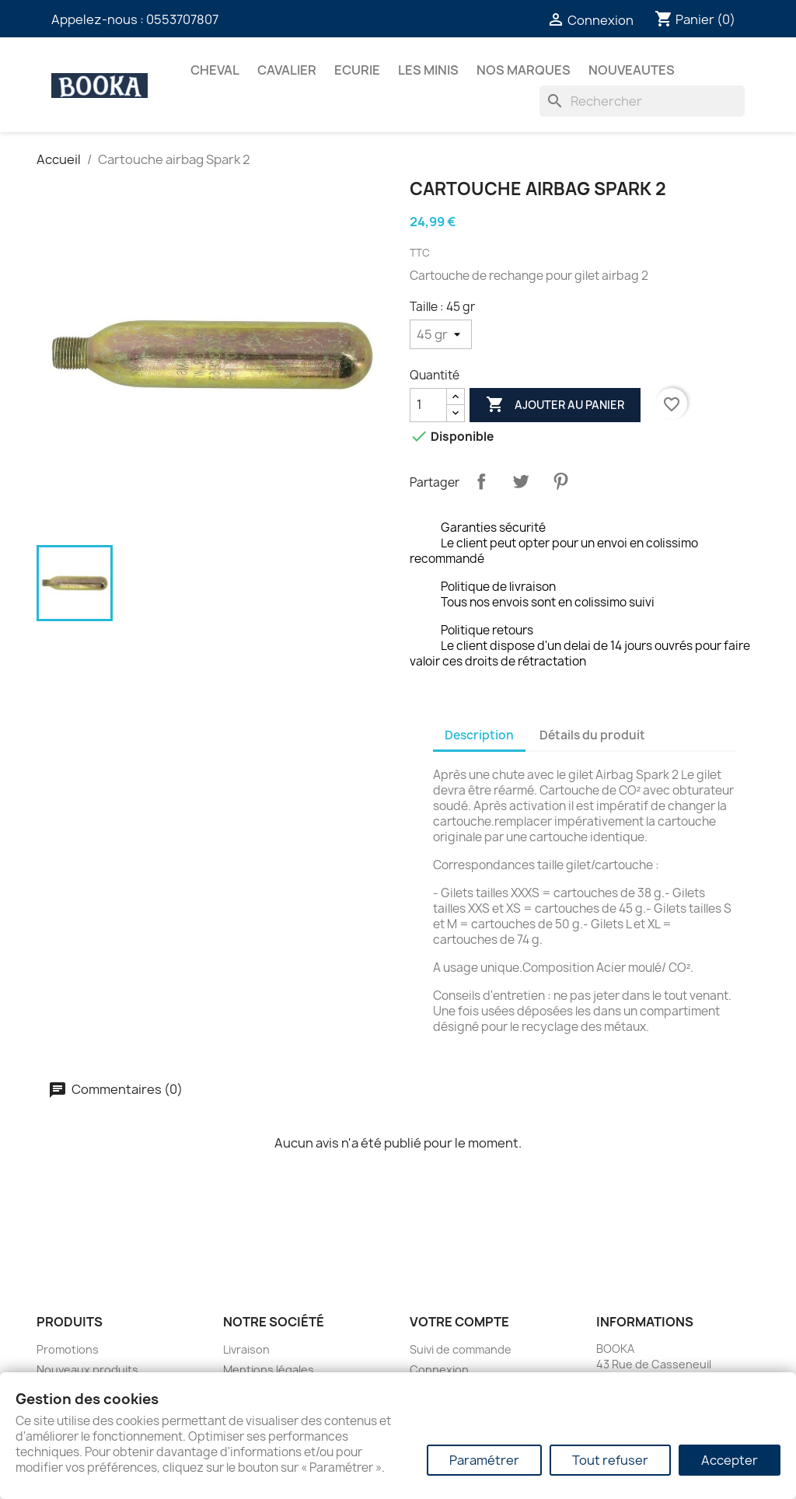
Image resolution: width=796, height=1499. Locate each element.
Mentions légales (268, 1369)
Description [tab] (479, 735)
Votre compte (459, 1321)
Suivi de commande (460, 1349)
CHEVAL (214, 70)
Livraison (246, 1349)
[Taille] (441, 334)
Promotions (68, 1349)
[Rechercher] (642, 101)
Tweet (520, 481)
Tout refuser (610, 1460)
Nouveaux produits (87, 1369)
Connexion (439, 1369)
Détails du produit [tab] (592, 735)
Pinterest (560, 481)
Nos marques (524, 70)
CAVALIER (286, 70)
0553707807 (182, 19)
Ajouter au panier (555, 405)
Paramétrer (484, 1460)
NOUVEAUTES (631, 70)
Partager (481, 481)
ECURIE (357, 70)
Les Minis (428, 70)
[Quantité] (428, 405)
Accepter (729, 1460)
